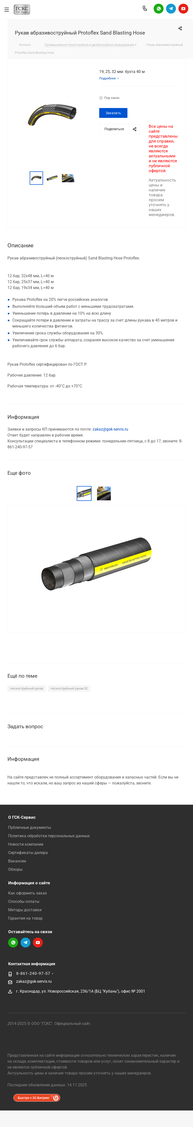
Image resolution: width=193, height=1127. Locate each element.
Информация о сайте (29, 882)
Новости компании (25, 844)
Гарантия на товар (25, 918)
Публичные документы (29, 827)
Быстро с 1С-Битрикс (33, 1098)
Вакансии (17, 861)
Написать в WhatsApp (159, 9)
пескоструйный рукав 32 (69, 688)
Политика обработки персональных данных (49, 836)
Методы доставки (25, 910)
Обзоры (15, 869)
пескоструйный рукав (26, 688)
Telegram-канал (171, 9)
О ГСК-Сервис (22, 817)
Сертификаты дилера (28, 852)
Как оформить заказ (27, 893)
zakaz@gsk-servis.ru (110, 429)
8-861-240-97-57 (33, 973)
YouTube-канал (183, 9)
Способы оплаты (23, 901)
